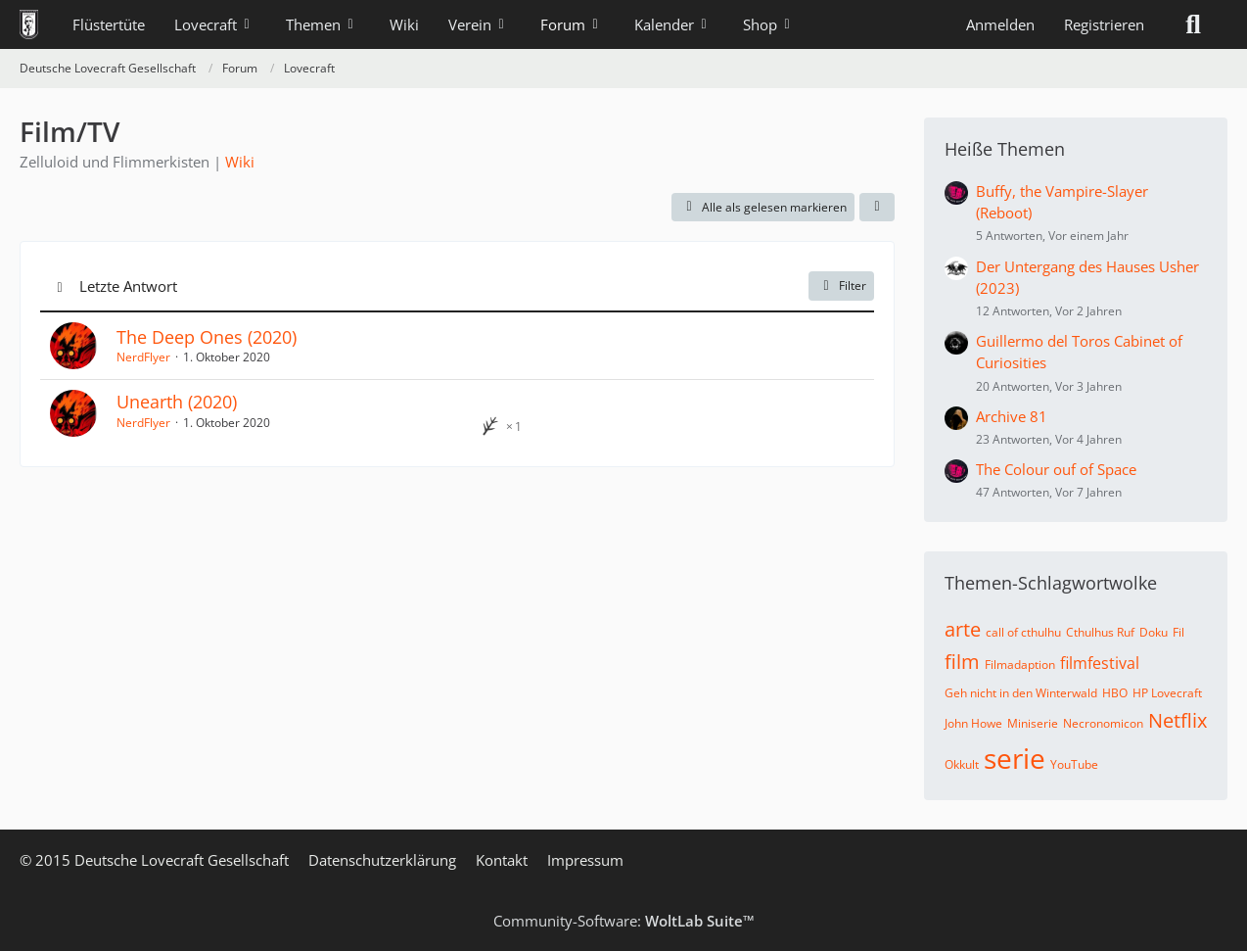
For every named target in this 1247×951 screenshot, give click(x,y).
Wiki (239, 161)
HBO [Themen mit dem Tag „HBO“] (1115, 693)
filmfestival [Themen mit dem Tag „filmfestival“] (1099, 663)
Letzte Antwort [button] (128, 286)
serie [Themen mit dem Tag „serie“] (1014, 758)
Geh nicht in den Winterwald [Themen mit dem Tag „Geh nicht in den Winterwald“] (1021, 693)
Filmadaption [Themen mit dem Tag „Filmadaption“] (1020, 664)
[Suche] (1193, 24)
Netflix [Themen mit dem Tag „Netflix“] (1177, 720)
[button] (877, 207)
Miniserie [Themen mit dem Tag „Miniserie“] (1032, 723)
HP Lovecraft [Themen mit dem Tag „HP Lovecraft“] (1167, 693)
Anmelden (1000, 24)
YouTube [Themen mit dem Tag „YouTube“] (1074, 764)
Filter (841, 285)
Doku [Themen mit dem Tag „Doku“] (1153, 632)
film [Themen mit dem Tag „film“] (962, 661)
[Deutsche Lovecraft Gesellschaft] (29, 24)
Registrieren (1104, 24)
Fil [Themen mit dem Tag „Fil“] (1178, 632)
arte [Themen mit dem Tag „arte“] (963, 629)
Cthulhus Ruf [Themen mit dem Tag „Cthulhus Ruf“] (1100, 632)
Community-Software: (624, 920)
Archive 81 (1011, 416)
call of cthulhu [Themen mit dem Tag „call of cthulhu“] (1023, 632)
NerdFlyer (143, 357)
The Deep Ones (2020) (206, 337)
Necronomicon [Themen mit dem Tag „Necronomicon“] (1103, 723)
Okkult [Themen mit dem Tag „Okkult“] (962, 764)
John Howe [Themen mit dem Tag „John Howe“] (973, 723)
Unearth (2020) (176, 401)
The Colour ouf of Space (1056, 469)
